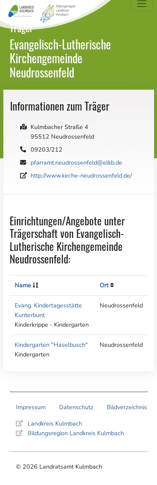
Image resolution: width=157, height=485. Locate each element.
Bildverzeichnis (127, 407)
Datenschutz (76, 407)
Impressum (31, 407)
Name (23, 285)
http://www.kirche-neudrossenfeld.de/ (81, 175)
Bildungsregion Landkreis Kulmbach (76, 433)
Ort (104, 285)
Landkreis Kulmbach (55, 423)
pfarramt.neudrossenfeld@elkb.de (76, 162)
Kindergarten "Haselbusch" (51, 345)
